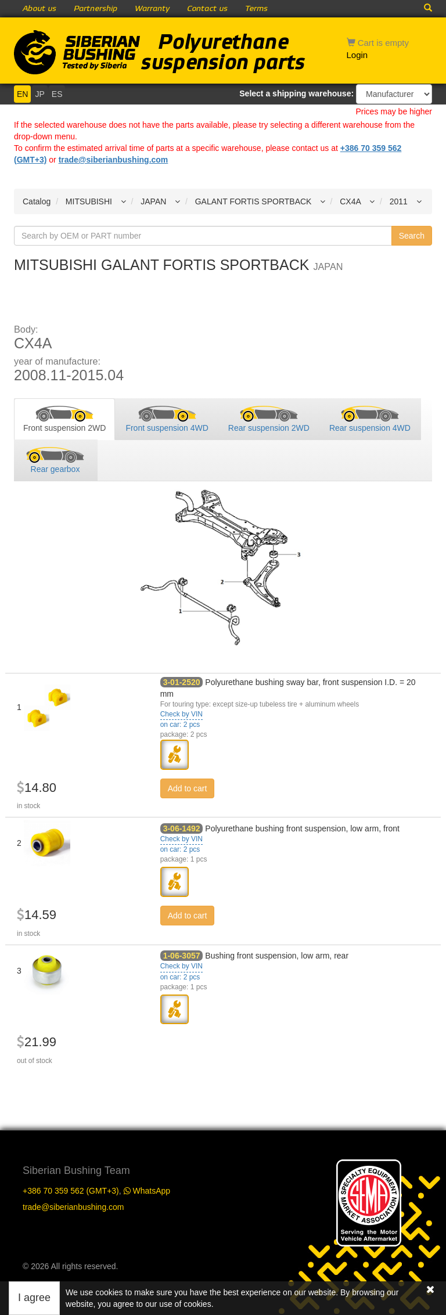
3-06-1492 (181, 828)
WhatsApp (147, 1190)
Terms (256, 8)
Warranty (152, 8)
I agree (34, 1297)
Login (357, 55)
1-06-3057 (181, 955)
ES (57, 94)
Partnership (95, 8)
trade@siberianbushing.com (113, 159)
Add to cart (187, 788)
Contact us (207, 8)
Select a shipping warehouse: (296, 93)
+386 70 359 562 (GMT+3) (71, 1190)
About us (39, 8)
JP (39, 94)
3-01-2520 (181, 682)
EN (22, 94)
